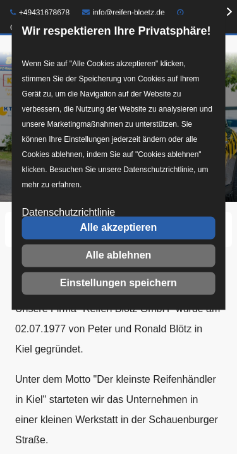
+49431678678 (40, 12)
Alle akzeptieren (118, 227)
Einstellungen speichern (118, 282)
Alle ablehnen (118, 255)
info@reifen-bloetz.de (123, 12)
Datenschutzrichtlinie (69, 212)
